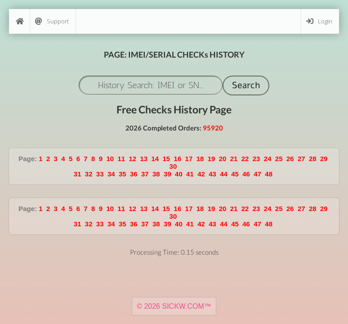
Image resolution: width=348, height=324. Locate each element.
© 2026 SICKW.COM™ (174, 306)
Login (319, 21)
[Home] (19, 21)
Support (52, 21)
